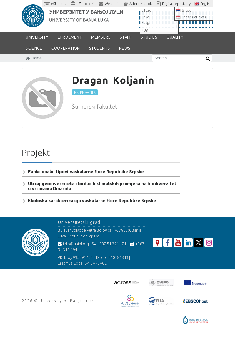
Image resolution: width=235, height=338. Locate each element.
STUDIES (149, 37)
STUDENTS (99, 48)
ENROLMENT (70, 37)
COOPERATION (65, 48)
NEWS (125, 48)
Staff (126, 37)
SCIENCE (34, 48)
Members (101, 37)
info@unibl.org (73, 244)
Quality (175, 37)
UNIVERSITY (37, 37)
